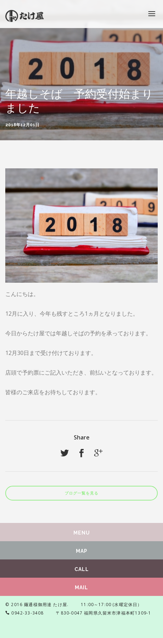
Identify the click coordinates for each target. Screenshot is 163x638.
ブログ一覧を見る (81, 493)
